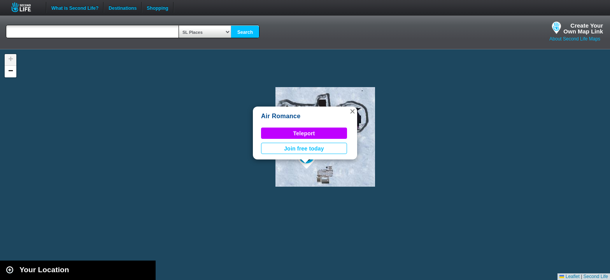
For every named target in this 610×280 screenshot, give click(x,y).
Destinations (123, 7)
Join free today (304, 148)
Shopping (157, 7)
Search (245, 32)
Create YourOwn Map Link (583, 28)
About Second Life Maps (574, 39)
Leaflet (569, 276)
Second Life (25, 7)
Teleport (304, 133)
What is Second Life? (74, 7)
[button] (352, 111)
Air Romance (280, 116)
